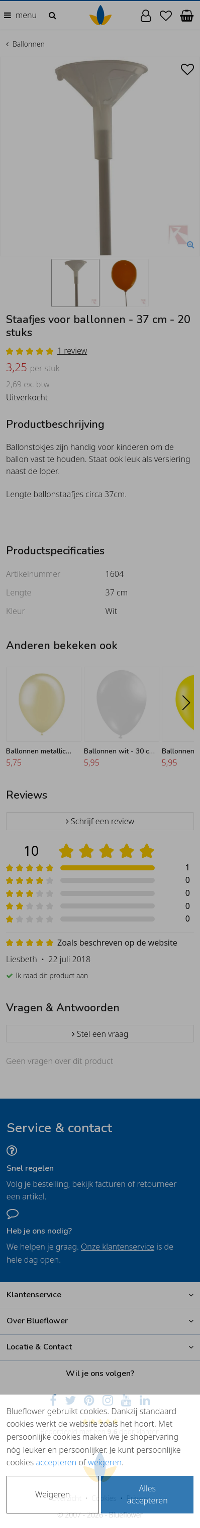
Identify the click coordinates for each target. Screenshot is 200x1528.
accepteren (56, 1462)
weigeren (105, 1462)
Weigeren (52, 1494)
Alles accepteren (147, 1494)
